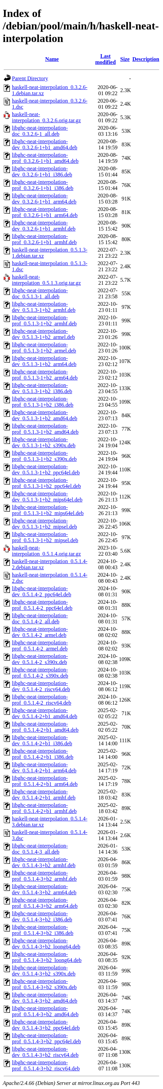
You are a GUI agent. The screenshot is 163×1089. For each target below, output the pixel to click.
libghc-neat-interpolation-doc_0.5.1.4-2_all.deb (40, 618)
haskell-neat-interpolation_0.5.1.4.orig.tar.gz (46, 551)
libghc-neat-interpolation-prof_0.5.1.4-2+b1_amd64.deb (45, 727)
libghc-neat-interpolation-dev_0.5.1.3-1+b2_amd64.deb (44, 415)
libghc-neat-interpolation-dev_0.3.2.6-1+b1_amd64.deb (44, 144)
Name (52, 59)
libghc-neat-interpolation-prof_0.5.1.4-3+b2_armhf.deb (44, 876)
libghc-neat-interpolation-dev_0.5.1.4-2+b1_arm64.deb (44, 767)
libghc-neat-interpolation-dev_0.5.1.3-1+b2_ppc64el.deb (46, 469)
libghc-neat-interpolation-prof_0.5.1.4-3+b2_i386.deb (43, 930)
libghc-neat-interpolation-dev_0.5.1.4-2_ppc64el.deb (41, 591)
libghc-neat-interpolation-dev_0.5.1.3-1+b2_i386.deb (42, 388)
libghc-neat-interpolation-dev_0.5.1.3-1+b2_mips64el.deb (47, 497)
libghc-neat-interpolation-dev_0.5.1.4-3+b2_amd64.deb (44, 998)
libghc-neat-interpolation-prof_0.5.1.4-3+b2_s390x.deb (44, 984)
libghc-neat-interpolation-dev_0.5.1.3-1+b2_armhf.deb (44, 307)
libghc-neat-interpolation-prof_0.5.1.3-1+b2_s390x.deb (44, 456)
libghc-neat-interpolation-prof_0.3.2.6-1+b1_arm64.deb (45, 212)
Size (125, 59)
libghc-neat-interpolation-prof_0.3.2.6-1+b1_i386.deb (43, 185)
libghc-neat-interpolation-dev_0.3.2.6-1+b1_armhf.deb (44, 226)
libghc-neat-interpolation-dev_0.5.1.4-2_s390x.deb (40, 659)
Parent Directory (30, 78)
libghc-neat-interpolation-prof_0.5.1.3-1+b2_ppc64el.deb (46, 483)
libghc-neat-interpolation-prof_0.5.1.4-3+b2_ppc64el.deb (46, 1038)
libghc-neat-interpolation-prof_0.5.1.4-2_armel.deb (40, 646)
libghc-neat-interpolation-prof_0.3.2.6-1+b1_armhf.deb (44, 239)
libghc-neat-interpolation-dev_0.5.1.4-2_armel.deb (40, 632)
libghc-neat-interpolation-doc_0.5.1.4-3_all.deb (40, 849)
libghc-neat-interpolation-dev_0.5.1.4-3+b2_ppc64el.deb (46, 1025)
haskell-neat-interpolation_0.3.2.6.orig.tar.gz (46, 117)
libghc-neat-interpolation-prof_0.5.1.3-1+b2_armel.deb (44, 348)
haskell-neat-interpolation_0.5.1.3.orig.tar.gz (46, 280)
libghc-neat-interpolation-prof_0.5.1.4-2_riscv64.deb (41, 700)
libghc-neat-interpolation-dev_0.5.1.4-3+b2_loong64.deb (46, 943)
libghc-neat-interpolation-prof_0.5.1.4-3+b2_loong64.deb (47, 957)
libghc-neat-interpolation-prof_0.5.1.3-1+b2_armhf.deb (44, 320)
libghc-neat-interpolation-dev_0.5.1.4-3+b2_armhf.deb (44, 862)
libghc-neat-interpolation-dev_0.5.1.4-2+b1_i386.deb (42, 740)
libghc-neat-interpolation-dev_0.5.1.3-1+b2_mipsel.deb (44, 524)
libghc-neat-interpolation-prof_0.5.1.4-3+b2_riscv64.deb (46, 1065)
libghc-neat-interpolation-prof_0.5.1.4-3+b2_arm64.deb (45, 903)
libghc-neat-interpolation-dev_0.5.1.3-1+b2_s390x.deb (44, 442)
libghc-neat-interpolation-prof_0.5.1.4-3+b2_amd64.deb (45, 1011)
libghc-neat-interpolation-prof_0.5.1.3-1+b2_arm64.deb (45, 375)
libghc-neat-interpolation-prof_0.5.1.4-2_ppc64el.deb (42, 605)
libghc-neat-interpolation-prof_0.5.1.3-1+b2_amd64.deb (45, 429)
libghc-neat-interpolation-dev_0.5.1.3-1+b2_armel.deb (43, 334)
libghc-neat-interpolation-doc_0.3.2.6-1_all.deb (40, 131)
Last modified (105, 59)
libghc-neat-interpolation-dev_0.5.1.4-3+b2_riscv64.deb (45, 1052)
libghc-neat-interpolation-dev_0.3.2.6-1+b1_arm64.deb (44, 199)
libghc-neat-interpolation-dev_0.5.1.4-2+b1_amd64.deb (44, 713)
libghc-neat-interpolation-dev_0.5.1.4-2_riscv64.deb (41, 686)
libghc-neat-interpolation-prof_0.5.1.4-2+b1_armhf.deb (44, 808)
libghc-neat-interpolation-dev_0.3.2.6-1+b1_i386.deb (42, 171)
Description (145, 59)
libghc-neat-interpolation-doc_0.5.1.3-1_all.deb (40, 293)
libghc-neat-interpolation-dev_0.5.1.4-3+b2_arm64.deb (44, 889)
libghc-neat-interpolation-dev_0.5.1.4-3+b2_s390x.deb (44, 971)
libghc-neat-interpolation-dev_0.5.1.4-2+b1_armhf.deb (44, 794)
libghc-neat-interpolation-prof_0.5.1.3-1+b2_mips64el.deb (48, 510)
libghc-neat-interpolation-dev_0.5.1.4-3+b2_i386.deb (42, 916)
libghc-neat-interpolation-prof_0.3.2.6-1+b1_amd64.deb (45, 158)
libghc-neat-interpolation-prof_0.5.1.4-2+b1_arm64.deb (45, 781)
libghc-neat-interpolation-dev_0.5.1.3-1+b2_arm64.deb (44, 361)
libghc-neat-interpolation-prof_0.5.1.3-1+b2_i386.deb (43, 402)
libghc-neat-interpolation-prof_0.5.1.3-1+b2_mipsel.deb (45, 537)
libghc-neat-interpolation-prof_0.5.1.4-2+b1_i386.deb (43, 754)
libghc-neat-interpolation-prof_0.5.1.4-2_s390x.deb (40, 673)
